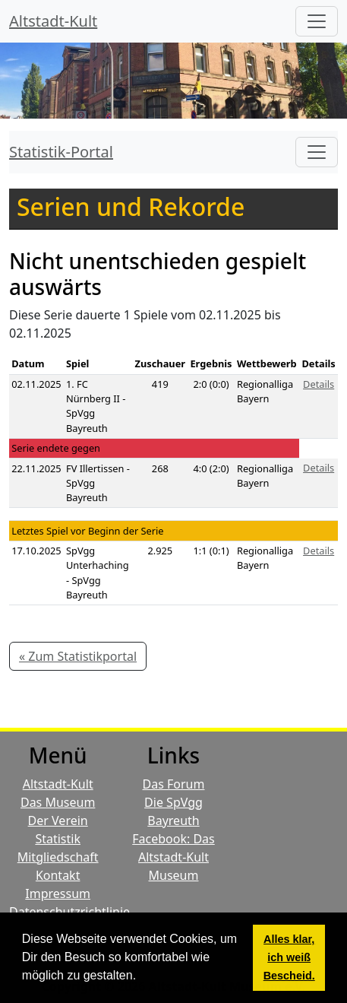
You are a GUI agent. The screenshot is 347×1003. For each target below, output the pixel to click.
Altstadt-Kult (53, 21)
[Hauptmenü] (316, 21)
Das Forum (174, 784)
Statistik (57, 838)
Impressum (57, 893)
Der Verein (58, 820)
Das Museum (58, 802)
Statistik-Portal (61, 151)
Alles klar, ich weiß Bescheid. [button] (289, 957)
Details (318, 384)
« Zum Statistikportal (78, 656)
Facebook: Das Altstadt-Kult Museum (173, 857)
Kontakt (58, 875)
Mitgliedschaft (58, 857)
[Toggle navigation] (316, 152)
